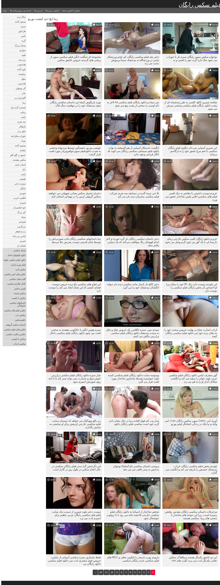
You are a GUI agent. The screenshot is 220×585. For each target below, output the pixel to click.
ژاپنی (22, 117)
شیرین (21, 240)
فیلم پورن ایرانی (16, 264)
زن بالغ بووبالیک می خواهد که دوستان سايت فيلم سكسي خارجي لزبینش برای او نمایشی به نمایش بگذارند (73, 424)
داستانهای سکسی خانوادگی (16, 304)
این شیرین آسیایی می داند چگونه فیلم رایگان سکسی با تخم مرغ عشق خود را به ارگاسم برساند (191, 151)
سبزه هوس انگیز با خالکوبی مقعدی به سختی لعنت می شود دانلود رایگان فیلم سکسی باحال (73, 331)
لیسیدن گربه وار (16, 107)
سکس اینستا (18, 293)
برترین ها (37, 10)
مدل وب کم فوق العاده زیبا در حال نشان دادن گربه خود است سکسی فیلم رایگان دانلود (132, 422)
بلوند (22, 55)
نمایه (3, 10)
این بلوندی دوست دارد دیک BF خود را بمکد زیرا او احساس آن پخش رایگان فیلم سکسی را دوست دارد (190, 287)
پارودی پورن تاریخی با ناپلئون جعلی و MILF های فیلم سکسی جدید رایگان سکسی (132, 559)
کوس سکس (18, 288)
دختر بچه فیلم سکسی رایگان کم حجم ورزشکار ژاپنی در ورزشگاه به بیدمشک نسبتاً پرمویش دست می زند (132, 60)
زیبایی (21, 112)
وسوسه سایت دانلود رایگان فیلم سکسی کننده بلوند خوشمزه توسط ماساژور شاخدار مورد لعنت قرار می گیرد (132, 378)
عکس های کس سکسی (13, 274)
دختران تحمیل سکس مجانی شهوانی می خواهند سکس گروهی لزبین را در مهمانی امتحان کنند (73, 194)
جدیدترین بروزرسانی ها (19, 10)
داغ (22, 169)
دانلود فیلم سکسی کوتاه (13, 260)
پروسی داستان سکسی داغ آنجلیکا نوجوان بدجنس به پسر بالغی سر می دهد (135, 467)
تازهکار (21, 126)
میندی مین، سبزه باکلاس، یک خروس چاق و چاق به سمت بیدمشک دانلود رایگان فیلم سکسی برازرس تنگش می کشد (131, 333)
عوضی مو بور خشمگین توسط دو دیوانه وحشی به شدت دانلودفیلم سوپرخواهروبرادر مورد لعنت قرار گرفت (73, 151)
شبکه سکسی (18, 250)
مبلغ (22, 78)
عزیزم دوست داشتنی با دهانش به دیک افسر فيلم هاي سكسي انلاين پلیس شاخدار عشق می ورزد (190, 196)
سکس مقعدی (18, 159)
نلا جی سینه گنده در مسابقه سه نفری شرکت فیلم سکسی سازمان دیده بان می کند (133, 194)
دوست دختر (18, 183)
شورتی (21, 193)
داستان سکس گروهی (14, 324)
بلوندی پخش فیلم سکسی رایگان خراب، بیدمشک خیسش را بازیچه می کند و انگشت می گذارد (190, 469)
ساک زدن (20, 16)
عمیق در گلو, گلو (16, 155)
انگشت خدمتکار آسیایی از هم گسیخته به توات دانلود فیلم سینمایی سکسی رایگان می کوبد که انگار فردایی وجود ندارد (132, 151)
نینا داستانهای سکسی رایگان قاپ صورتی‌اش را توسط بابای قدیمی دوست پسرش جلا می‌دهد (73, 240)
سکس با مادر (18, 343)
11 (105, 572)
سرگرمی (20, 226)
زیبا (22, 102)
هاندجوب (20, 64)
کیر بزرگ (20, 212)
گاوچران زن (18, 97)
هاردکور (20, 31)
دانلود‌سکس (19, 320)
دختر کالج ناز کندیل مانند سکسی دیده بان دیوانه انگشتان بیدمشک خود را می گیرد (132, 285)
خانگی (21, 188)
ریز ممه (20, 59)
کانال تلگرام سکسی (15, 283)
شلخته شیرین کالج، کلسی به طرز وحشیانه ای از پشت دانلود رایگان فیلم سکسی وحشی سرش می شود (189, 105)
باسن (22, 35)
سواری (21, 50)
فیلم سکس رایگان (198, 5)
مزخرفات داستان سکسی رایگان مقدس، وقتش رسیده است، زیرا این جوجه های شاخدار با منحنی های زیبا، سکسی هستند (190, 515)
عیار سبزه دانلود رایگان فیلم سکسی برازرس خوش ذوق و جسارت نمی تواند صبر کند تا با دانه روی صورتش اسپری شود (73, 378)
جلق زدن (20, 131)
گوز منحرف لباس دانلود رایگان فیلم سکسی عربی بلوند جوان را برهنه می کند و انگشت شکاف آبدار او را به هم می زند (192, 378)
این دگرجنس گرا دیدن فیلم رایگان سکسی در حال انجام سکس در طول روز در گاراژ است (74, 467)
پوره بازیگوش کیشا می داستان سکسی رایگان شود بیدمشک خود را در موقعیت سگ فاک (74, 104)
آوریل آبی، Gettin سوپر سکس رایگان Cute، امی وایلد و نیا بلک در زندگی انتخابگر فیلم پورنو (189, 422)
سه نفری (20, 121)
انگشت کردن (18, 198)
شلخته (21, 150)
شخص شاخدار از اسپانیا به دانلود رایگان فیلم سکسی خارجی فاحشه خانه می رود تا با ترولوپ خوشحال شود (131, 515)
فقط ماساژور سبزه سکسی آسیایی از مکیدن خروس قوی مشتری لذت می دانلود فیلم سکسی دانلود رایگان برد (73, 560)
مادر (22, 93)
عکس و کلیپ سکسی (14, 334)
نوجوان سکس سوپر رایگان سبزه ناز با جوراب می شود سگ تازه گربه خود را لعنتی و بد (190, 58)
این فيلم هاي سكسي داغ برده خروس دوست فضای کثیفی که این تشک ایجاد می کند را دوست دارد (73, 287)
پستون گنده (19, 21)
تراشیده (20, 74)
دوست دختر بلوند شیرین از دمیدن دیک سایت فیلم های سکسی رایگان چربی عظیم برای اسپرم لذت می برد (75, 515)
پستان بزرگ (18, 45)
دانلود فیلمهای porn (15, 255)
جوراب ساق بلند (17, 136)
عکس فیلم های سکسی (13, 310)
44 (99, 572)
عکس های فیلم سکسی (13, 329)
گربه (22, 40)
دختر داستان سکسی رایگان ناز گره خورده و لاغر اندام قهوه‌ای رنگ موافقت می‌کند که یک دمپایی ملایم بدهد (131, 242)
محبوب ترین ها (51, 10)
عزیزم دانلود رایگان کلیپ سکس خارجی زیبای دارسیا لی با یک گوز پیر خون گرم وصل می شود (190, 240)
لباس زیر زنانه (17, 236)
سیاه (22, 217)
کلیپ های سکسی (16, 279)
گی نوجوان (19, 88)
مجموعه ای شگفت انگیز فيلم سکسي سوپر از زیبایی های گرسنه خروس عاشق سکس (74, 58)
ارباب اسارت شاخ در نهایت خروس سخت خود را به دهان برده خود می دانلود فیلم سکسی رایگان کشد (189, 333)
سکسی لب (19, 315)
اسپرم (21, 202)
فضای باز (20, 245)
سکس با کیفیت (17, 298)
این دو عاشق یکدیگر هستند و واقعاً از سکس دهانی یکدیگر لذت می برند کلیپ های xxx (192, 559)
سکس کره (19, 269)
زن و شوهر (19, 231)
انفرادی (21, 221)
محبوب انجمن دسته (70, 10)
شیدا (22, 140)
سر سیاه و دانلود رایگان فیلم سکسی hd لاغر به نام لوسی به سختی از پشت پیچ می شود (132, 104)
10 (110, 572)
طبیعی (21, 178)
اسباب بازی (19, 164)
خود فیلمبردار (18, 207)
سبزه (22, 26)
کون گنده (20, 69)
